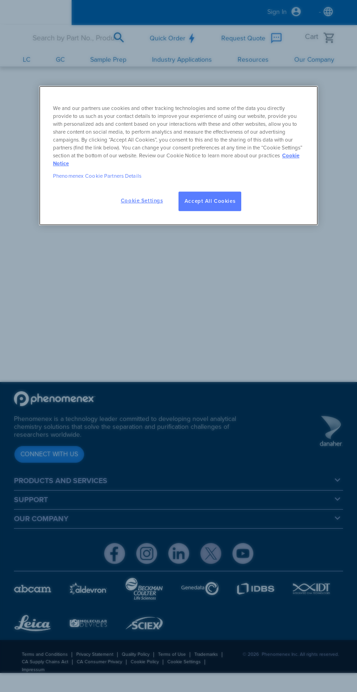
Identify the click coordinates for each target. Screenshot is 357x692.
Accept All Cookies (210, 201)
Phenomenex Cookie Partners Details (97, 176)
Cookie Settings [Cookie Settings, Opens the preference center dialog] (142, 201)
